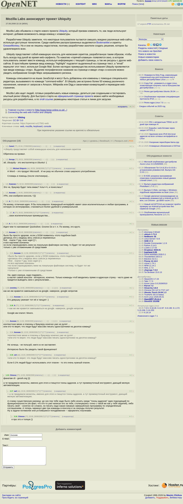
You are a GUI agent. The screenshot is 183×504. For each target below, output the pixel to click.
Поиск (135, 4)
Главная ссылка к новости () (37, 110)
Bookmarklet (103, 42)
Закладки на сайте (11, 499)
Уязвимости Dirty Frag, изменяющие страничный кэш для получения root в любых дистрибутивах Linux (158, 77)
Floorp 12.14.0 (151, 261)
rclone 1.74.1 (150, 263)
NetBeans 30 (150, 236)
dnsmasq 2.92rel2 (152, 232)
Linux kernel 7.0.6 (152, 239)
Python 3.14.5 (150, 245)
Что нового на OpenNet (150, 51)
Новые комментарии (148, 57)
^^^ (51, 168)
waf (15, 391)
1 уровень (93, 141)
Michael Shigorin (20, 168)
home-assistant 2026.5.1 (155, 254)
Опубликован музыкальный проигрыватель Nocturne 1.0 (154, 213)
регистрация (162, 1)
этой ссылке (46, 99)
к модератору (59, 146)
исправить (123, 106)
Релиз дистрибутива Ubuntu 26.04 (159, 91)
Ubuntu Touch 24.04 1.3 (155, 292)
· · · (48, 146)
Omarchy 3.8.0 (151, 288)
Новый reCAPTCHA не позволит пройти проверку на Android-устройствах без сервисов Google (160, 206)
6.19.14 (147, 312)
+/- (112, 141)
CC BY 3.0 (18, 120)
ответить (36, 146)
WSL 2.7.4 (148, 268)
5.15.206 (141, 310)
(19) (19, 141)
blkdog (21, 117)
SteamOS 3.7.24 (151, 279)
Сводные (163, 48)
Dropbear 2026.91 (152, 250)
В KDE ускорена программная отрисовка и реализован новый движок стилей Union (158, 178)
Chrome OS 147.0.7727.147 (156, 290)
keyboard (37, 126)
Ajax (85, 141)
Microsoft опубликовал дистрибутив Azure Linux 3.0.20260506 (158, 163)
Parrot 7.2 (148, 286)
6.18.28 (153, 308)
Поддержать (162, 501)
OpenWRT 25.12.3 (152, 299)
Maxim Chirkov (174, 499)
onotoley (13, 288)
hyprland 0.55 (150, 252)
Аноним (12, 193)
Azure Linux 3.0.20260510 (155, 283)
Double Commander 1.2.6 (155, 243)
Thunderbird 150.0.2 (153, 257)
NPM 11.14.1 (150, 265)
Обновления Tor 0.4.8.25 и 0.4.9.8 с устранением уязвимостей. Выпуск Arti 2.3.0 (158, 170)
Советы (159, 116)
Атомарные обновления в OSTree (164, 146)
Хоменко (12, 184)
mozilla (28, 126)
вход (154, 1)
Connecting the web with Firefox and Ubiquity (30, 112)
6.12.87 (160, 308)
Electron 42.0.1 (151, 259)
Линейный (104, 141)
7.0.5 (146, 308)
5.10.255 (150, 310)
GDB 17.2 (148, 241)
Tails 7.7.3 (148, 281)
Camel (11, 146)
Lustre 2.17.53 (150, 248)
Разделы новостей (147, 48)
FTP (149, 24)
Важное (159, 69)
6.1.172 (176, 308)
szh (15, 355)
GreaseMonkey (11, 45)
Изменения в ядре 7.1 (148, 316)
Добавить (150, 501)
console (47, 126)
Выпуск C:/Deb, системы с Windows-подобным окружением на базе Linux (158, 191)
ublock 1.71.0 (150, 234)
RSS (131, 141)
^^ (48, 168)
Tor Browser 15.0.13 (153, 272)
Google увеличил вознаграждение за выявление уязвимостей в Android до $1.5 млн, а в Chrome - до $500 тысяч (159, 198)
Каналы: (142, 45)
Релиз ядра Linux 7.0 (153, 102)
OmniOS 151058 (151, 301)
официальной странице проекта (75, 96)
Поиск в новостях (147, 54)
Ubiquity (63, 31)
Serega (11, 159)
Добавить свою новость (150, 60)
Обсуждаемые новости (159, 156)
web (22, 126)
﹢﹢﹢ (43, 146)
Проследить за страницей (15, 501)
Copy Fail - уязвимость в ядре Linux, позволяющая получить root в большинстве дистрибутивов (160, 85)
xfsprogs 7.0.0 (151, 270)
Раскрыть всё (121, 141)
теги (141, 4)
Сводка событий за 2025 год (152, 106)
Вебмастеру (176, 501)
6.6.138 (168, 308)
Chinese (13, 375)
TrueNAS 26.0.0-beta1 (154, 294)
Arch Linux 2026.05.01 (154, 297)
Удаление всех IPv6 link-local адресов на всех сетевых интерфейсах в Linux (158, 136)
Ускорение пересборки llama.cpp (164, 142)
